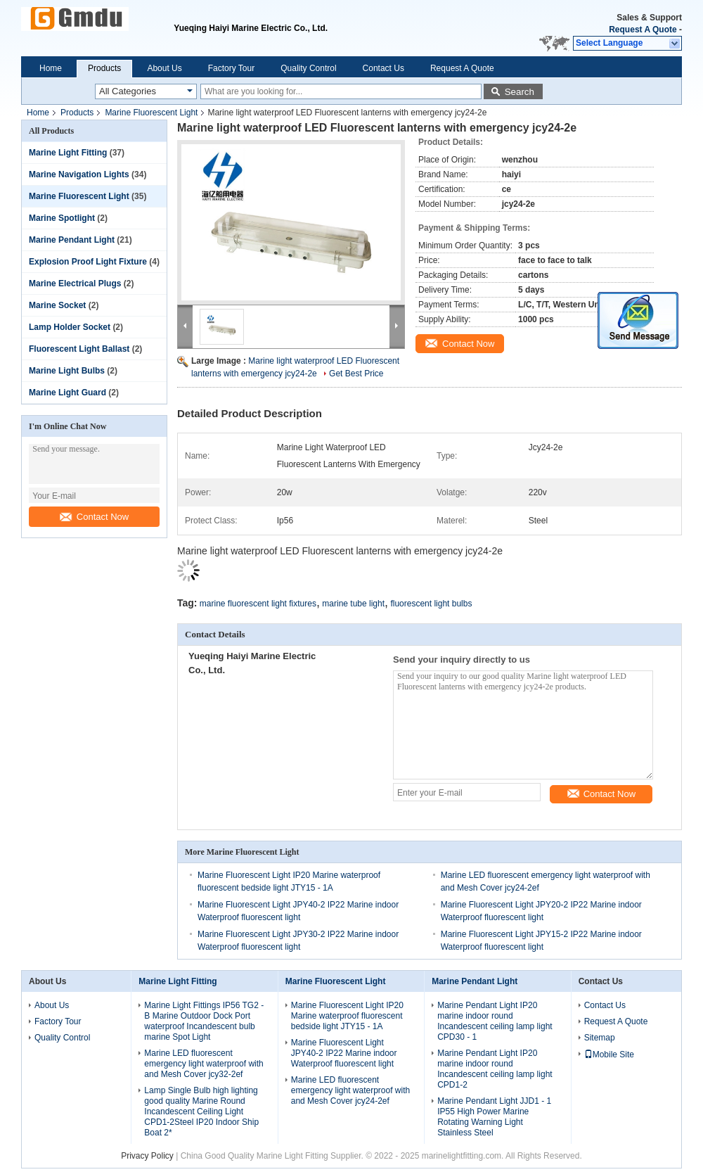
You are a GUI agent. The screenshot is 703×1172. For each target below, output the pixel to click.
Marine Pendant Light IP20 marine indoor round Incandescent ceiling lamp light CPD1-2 (494, 1069)
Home (50, 68)
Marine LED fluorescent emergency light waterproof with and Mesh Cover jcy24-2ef (350, 1090)
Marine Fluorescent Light (151, 112)
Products (104, 68)
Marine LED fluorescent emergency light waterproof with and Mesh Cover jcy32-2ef (203, 1063)
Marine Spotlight (62, 218)
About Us (164, 68)
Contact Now (94, 516)
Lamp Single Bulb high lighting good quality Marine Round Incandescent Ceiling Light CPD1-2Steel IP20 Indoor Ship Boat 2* (201, 1111)
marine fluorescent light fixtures (258, 604)
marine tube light (353, 604)
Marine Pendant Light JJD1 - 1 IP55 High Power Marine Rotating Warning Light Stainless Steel (494, 1117)
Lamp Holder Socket (69, 327)
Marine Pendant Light (72, 240)
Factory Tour (231, 68)
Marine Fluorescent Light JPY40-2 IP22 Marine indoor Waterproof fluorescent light (344, 1053)
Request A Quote (642, 29)
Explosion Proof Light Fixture (88, 262)
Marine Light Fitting (68, 153)
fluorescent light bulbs (431, 604)
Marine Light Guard (67, 392)
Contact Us (383, 68)
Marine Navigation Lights (79, 174)
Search (519, 92)
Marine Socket (57, 305)
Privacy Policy (147, 1156)
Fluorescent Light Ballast (79, 349)
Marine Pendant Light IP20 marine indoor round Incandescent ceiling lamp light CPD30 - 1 (494, 1021)
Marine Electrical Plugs (75, 283)
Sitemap (599, 1038)
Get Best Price (356, 373)
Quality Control (308, 68)
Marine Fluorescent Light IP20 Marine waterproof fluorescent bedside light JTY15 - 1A (347, 1015)
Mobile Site (609, 1054)
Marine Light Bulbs (67, 371)
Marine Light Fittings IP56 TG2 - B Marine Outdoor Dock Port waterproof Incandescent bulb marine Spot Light (204, 1021)
